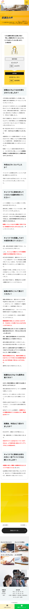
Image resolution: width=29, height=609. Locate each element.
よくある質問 (21, 559)
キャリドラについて (7, 546)
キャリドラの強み (21, 546)
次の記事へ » (23, 525)
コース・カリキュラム (7, 559)
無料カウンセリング (22, 607)
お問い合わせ (7, 607)
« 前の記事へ (5, 525)
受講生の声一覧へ (18, 530)
